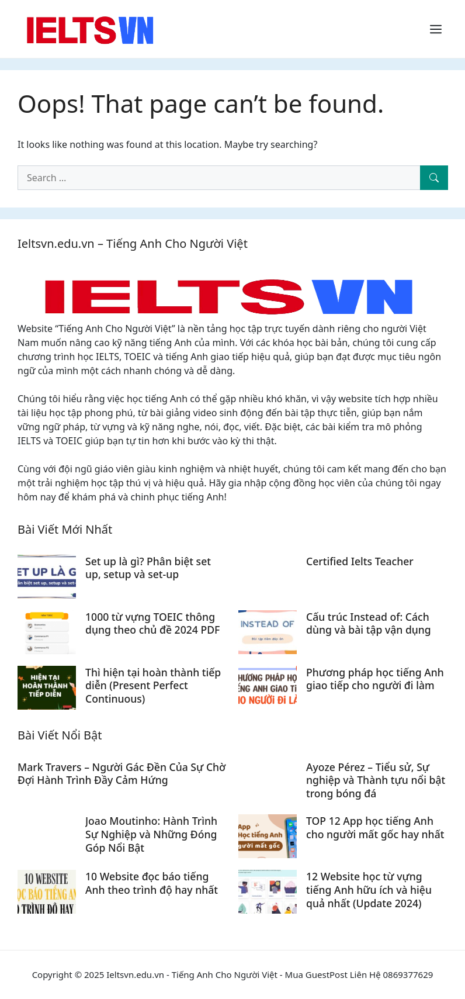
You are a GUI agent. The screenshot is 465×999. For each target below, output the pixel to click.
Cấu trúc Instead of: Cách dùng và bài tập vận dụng (368, 623)
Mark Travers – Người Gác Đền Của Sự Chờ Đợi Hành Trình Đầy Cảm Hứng (121, 773)
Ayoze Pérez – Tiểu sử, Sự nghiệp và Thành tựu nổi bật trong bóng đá (375, 780)
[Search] (434, 177)
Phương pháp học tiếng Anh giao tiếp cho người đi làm (375, 679)
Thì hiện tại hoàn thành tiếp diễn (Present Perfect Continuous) (153, 685)
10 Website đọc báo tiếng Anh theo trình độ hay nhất (151, 883)
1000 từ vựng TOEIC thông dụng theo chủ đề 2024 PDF (152, 623)
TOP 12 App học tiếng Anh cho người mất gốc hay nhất (375, 827)
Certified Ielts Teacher (360, 561)
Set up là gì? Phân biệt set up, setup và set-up (148, 568)
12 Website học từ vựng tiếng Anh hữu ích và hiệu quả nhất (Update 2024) (369, 889)
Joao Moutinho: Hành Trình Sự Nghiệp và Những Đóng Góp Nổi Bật (151, 834)
